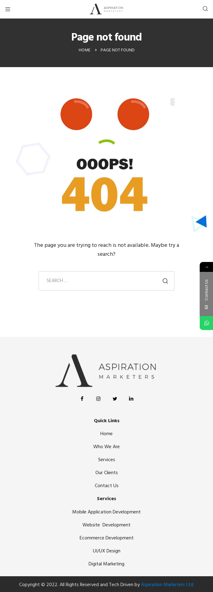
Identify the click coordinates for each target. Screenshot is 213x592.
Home (106, 434)
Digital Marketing (106, 564)
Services (106, 460)
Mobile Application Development (106, 512)
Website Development (106, 525)
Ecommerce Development (107, 538)
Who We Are (106, 447)
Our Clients (106, 473)
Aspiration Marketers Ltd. (167, 585)
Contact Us (107, 486)
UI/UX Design (106, 551)
